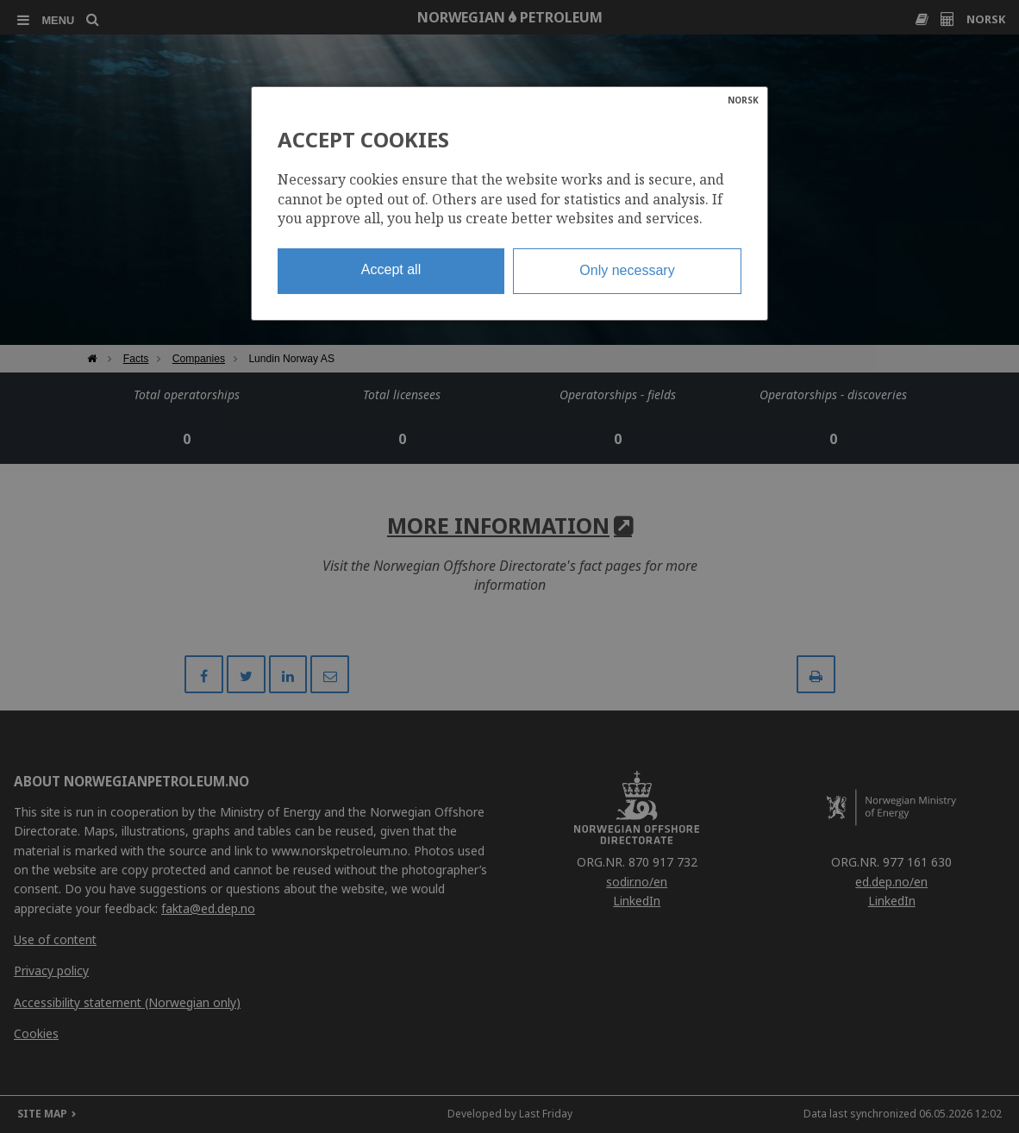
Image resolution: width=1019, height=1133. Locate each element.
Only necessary (626, 270)
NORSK (743, 100)
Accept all (391, 269)
